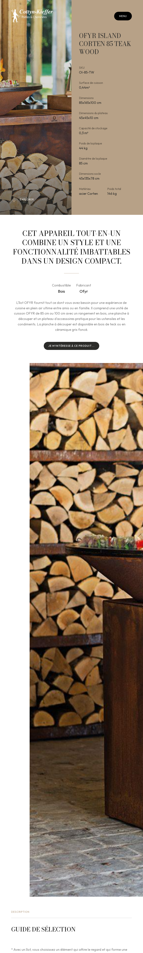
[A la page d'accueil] (32, 15)
